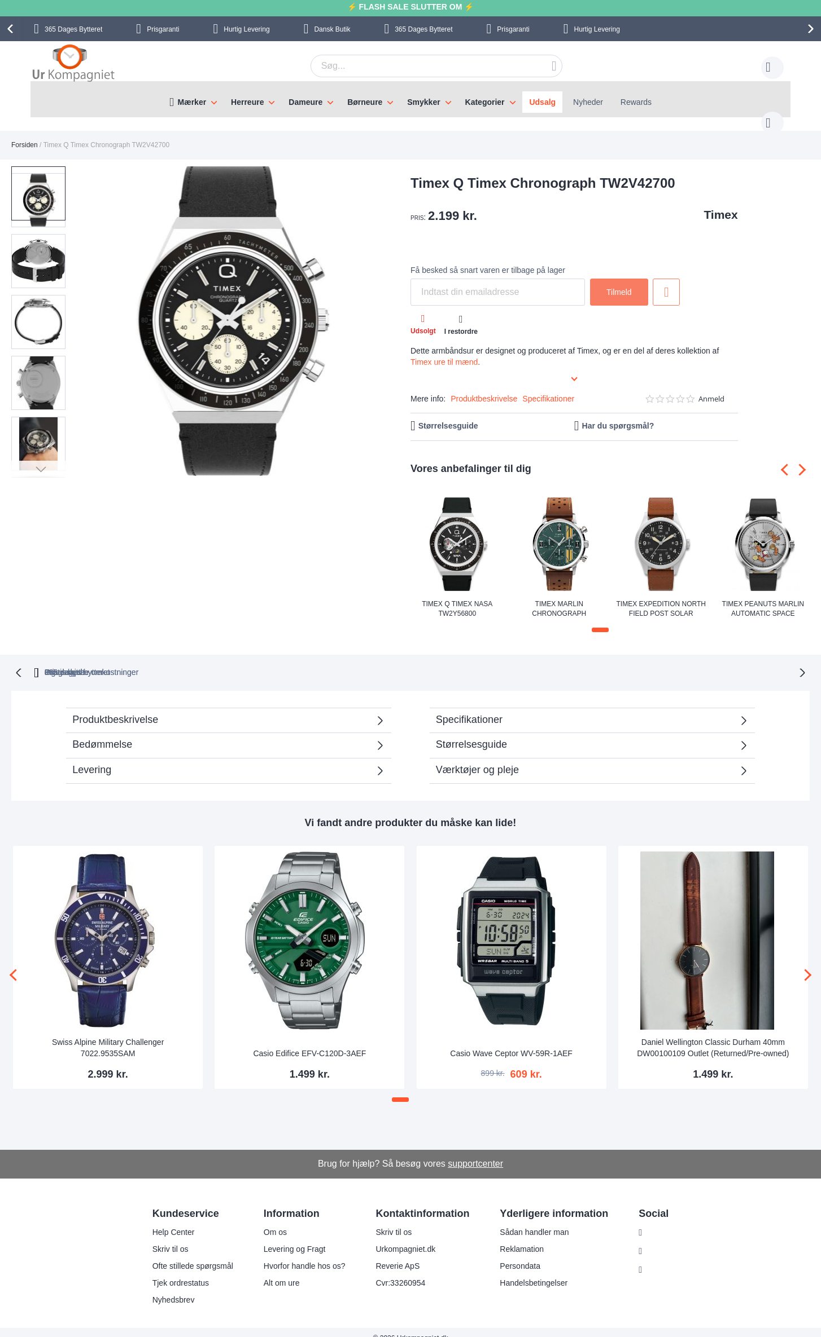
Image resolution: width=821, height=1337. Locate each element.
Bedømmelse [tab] (102, 732)
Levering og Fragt (287, 1237)
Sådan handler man (527, 1220)
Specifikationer (548, 387)
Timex (720, 203)
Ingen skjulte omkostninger (471, 659)
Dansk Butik (332, 29)
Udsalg (542, 102)
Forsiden (24, 134)
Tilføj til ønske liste (666, 280)
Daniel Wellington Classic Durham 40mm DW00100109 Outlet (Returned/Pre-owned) (713, 1035)
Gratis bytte (361, 659)
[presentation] (12, 29)
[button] (94, 310)
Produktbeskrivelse (484, 387)
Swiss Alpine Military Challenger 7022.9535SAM (108, 1035)
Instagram (658, 1220)
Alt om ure (274, 1271)
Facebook (658, 1239)
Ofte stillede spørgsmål (185, 1254)
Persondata (513, 1254)
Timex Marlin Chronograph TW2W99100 (559, 597)
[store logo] (73, 64)
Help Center (166, 1220)
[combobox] (419, 66)
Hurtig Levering (246, 29)
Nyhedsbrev (166, 1287)
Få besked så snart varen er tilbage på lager (487, 258)
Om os (268, 1220)
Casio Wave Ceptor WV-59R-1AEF (511, 1040)
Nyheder (588, 102)
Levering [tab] (91, 757)
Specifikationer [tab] (469, 707)
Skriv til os (163, 1237)
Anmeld (711, 387)
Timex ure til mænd (444, 350)
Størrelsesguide (448, 414)
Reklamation (515, 1237)
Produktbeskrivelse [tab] (115, 707)
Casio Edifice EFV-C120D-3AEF (309, 1040)
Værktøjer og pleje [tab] (477, 757)
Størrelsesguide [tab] (471, 732)
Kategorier (485, 102)
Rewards (636, 102)
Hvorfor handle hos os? (297, 1254)
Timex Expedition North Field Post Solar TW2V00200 (661, 597)
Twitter (652, 1258)
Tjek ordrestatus (173, 1271)
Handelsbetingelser (527, 1271)
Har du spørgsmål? (618, 414)
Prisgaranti (163, 29)
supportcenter (475, 1151)
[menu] (410, 99)
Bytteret (73, 29)
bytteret (266, 659)
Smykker (423, 102)
